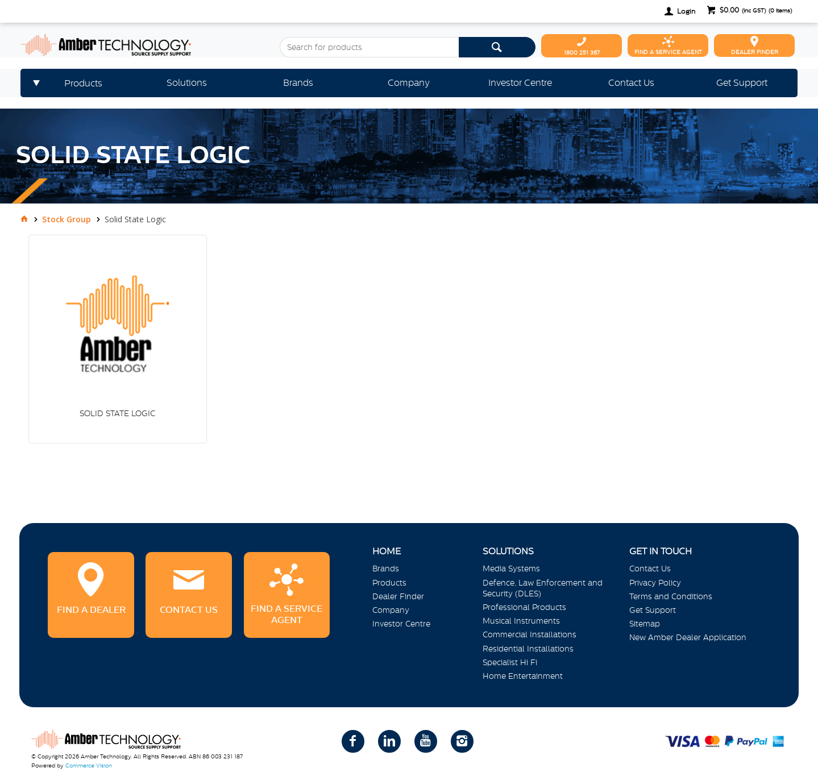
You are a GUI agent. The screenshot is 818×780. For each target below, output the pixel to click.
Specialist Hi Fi (510, 662)
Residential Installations (528, 648)
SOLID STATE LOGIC (117, 413)
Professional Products (524, 607)
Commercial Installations (529, 634)
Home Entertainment (523, 676)
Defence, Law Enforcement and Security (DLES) (543, 588)
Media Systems (511, 568)
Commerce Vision (88, 765)
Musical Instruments (521, 620)
